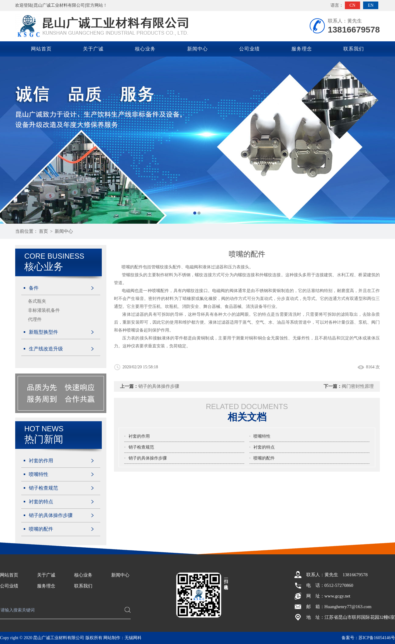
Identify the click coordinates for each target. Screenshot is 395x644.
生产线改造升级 (46, 348)
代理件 (35, 319)
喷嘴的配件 (41, 529)
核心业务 (145, 48)
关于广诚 (93, 48)
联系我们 (353, 48)
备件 (34, 288)
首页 (43, 231)
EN (371, 5)
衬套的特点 (41, 501)
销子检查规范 (43, 488)
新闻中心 (197, 48)
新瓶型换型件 (43, 332)
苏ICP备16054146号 (377, 637)
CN (352, 5)
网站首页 (41, 48)
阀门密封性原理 (358, 386)
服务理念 (301, 48)
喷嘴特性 (38, 474)
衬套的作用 (41, 460)
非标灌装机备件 (44, 310)
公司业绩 (249, 48)
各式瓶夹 (37, 301)
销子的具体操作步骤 (51, 515)
